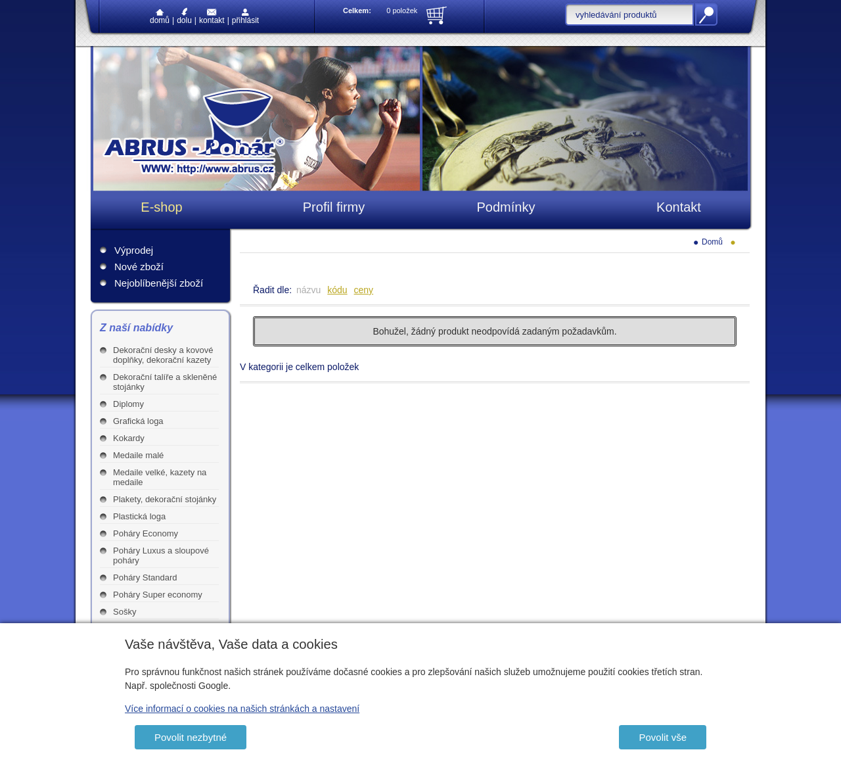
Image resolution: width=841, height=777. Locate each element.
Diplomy (128, 404)
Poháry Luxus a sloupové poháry (161, 555)
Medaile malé (138, 455)
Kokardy (129, 438)
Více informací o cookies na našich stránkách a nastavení (242, 708)
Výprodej (133, 250)
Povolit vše (663, 737)
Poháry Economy (145, 533)
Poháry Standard (145, 577)
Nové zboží (139, 266)
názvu (308, 290)
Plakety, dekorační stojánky (164, 499)
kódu (337, 290)
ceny (364, 290)
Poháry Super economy (157, 595)
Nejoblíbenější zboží (158, 283)
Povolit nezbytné (190, 737)
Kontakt (212, 17)
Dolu (184, 16)
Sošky (124, 612)
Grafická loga (138, 421)
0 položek (401, 10)
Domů (160, 17)
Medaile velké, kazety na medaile (159, 477)
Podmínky (506, 207)
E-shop (161, 207)
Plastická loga (139, 516)
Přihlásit (245, 17)
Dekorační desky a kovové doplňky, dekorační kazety (163, 355)
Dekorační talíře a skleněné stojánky (165, 382)
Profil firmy (334, 207)
